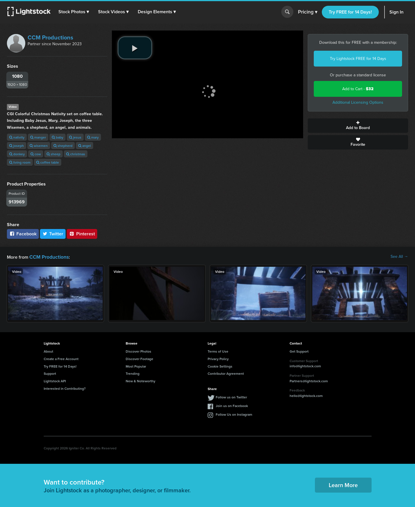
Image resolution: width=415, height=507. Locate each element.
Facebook (23, 233)
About (48, 350)
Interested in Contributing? (65, 387)
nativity (16, 137)
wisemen (39, 145)
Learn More (343, 484)
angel (84, 145)
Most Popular (136, 365)
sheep (53, 154)
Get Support (299, 350)
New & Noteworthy (140, 380)
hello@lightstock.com (306, 395)
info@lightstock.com (305, 365)
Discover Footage (139, 358)
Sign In (396, 12)
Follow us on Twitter (231, 396)
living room (19, 162)
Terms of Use (218, 350)
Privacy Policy (218, 358)
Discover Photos (138, 350)
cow (35, 154)
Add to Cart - (358, 89)
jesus (75, 137)
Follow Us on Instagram (234, 413)
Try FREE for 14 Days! (350, 12)
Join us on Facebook (232, 405)
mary (93, 137)
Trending (132, 372)
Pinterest (82, 233)
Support (50, 372)
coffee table (47, 162)
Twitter (53, 233)
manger (38, 137)
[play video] (135, 47)
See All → (399, 257)
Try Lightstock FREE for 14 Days (358, 59)
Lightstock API (55, 380)
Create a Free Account (61, 358)
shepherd (62, 145)
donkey (17, 154)
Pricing (307, 12)
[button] (74, 11)
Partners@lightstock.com (309, 380)
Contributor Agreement (226, 372)
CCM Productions (50, 37)
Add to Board (358, 125)
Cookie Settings (220, 365)
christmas (75, 154)
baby (57, 137)
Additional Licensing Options (357, 102)
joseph (16, 145)
